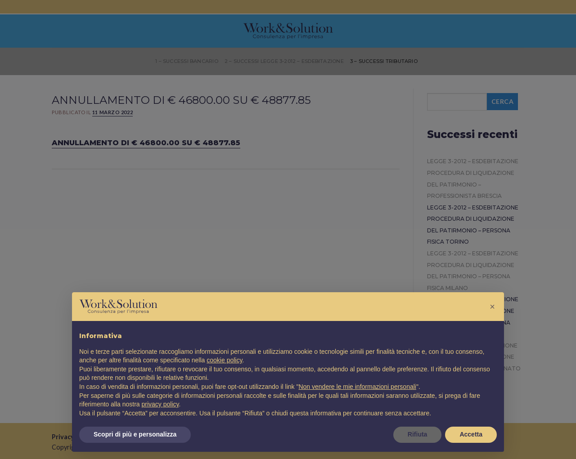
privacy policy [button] (160, 404)
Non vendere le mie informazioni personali (357, 386)
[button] (492, 306)
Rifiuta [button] (418, 434)
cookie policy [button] (224, 360)
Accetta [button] (470, 434)
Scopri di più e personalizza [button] (135, 434)
